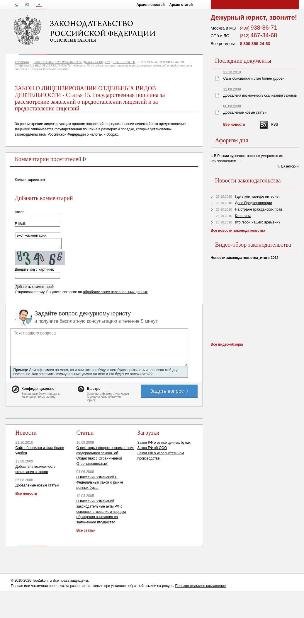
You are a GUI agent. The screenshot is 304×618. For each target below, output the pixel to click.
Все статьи (86, 530)
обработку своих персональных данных (115, 292)
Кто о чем (243, 216)
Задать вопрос (169, 391)
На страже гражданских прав (258, 209)
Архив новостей (151, 5)
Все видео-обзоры (227, 344)
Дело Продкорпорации (253, 203)
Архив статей (181, 5)
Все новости (26, 493)
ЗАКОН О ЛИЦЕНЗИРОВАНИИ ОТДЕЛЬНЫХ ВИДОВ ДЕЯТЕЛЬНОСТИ (84, 62)
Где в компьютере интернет (257, 196)
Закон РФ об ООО (152, 448)
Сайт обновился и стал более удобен (253, 78)
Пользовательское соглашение (200, 586)
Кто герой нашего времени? (258, 222)
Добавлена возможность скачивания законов (260, 95)
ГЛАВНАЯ (22, 62)
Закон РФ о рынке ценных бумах (164, 443)
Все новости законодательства (238, 230)
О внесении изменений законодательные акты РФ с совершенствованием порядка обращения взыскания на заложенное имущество (101, 511)
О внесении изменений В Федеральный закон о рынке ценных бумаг (100, 482)
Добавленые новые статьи (37, 485)
